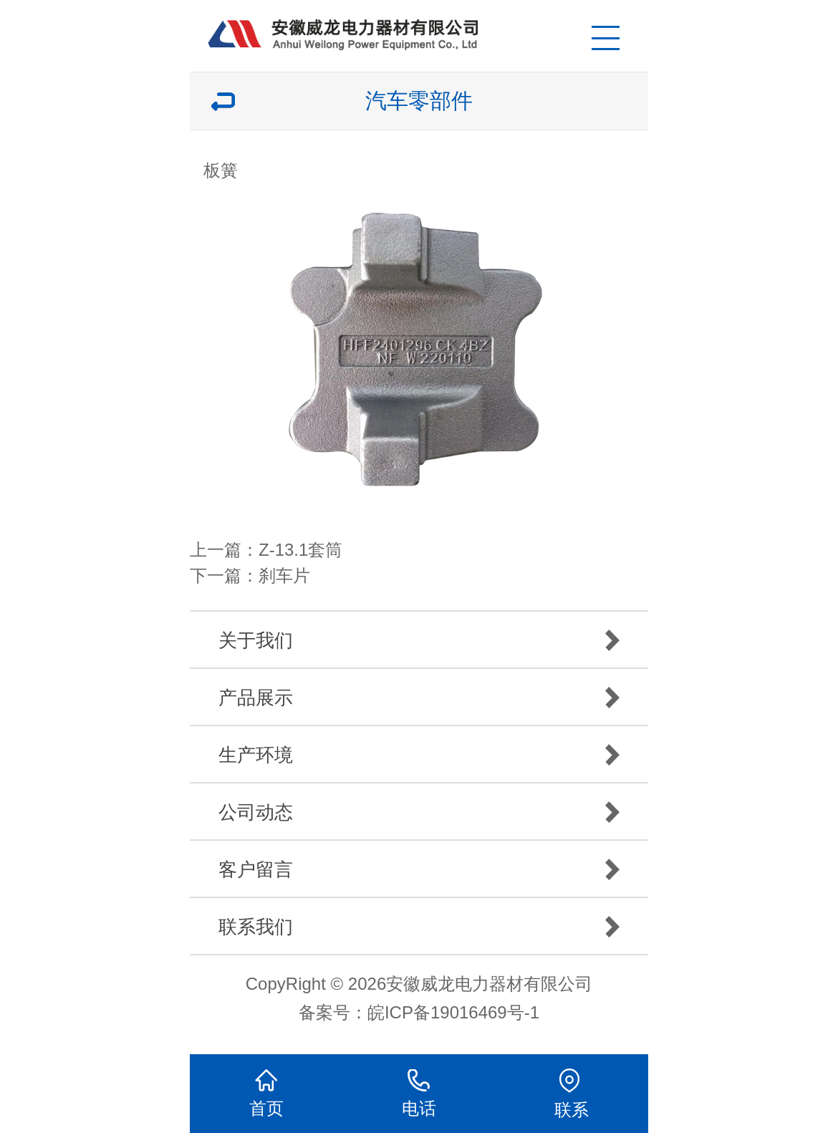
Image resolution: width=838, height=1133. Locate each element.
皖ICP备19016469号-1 (453, 1012)
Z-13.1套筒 (300, 549)
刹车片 (284, 575)
